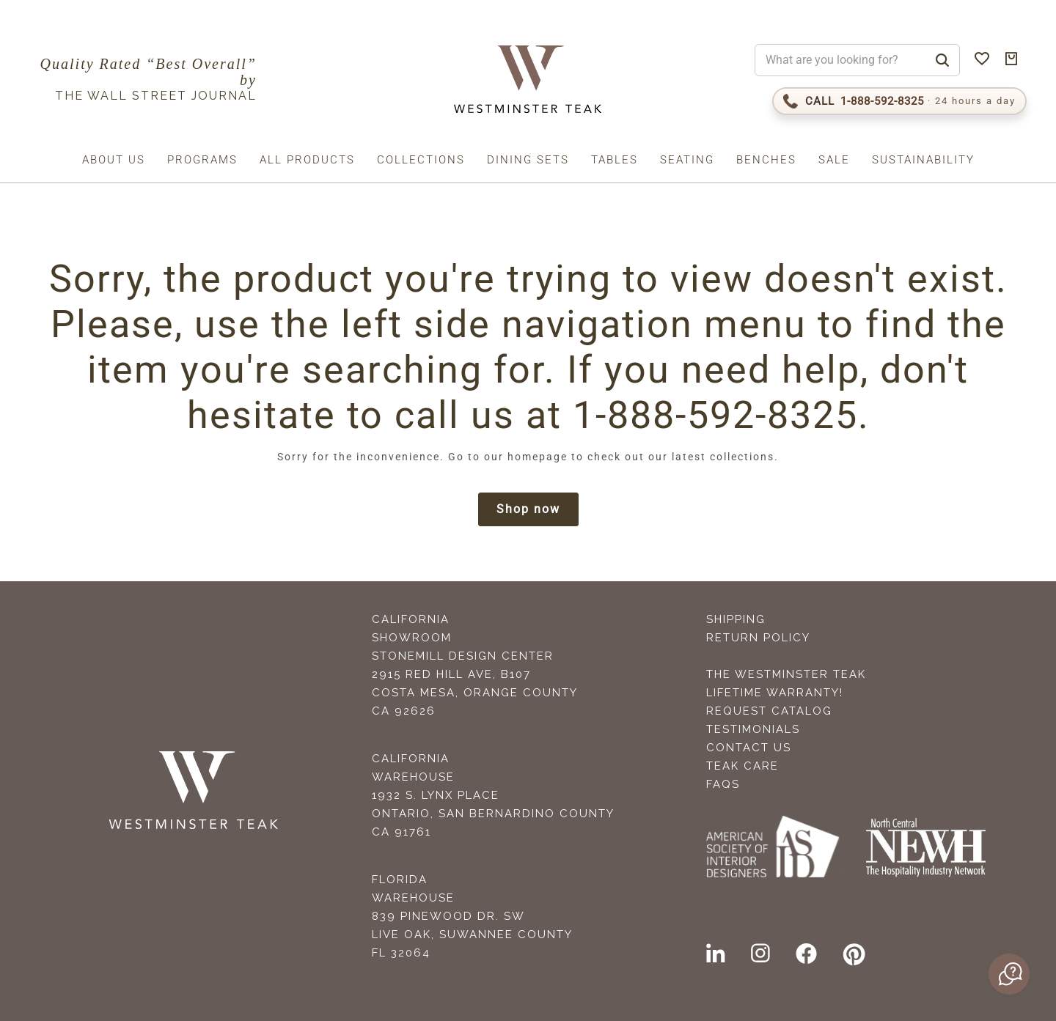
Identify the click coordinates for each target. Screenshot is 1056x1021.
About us (113, 159)
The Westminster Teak (786, 674)
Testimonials (753, 729)
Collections (421, 159)
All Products (307, 159)
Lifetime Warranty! (774, 692)
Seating (687, 159)
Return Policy (758, 637)
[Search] (942, 60)
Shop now (528, 509)
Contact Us (748, 747)
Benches (766, 159)
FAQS (723, 784)
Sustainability (923, 159)
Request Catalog (769, 711)
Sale (834, 159)
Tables (614, 159)
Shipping (736, 619)
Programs (202, 159)
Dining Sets (528, 159)
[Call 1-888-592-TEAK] (899, 101)
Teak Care (742, 766)
